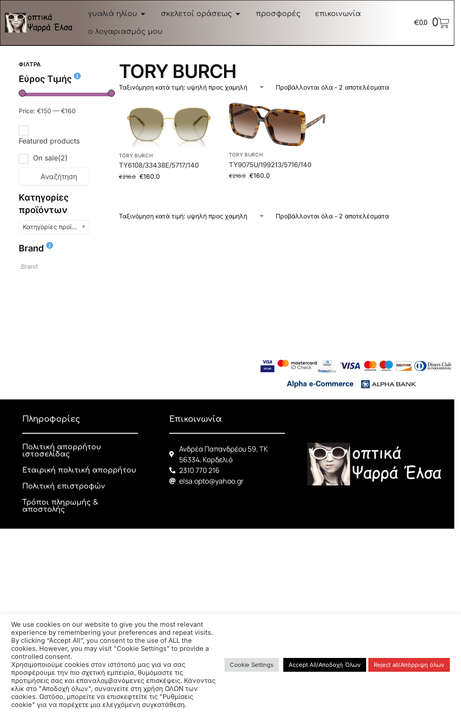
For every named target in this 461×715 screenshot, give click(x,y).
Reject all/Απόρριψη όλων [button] (409, 664)
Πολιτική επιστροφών (63, 486)
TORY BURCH (136, 155)
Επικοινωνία (195, 419)
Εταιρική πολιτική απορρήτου (79, 470)
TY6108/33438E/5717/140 (159, 165)
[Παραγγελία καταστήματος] (192, 87)
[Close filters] (92, 65)
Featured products (49, 140)
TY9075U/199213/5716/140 (270, 164)
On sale (50, 157)
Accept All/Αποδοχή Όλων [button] (325, 664)
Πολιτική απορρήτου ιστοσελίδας (61, 450)
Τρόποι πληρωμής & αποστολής (60, 506)
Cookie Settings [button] (251, 664)
